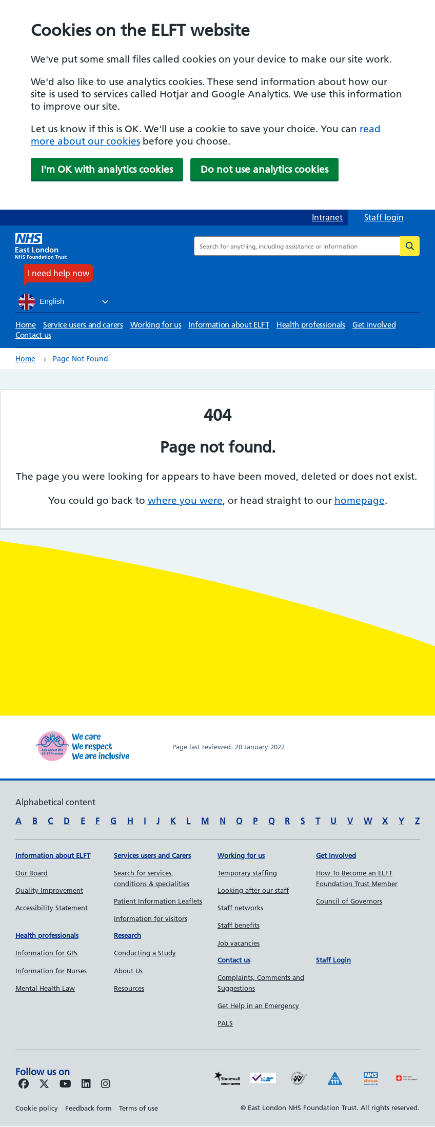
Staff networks (240, 908)
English (41, 302)
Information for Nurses (51, 971)
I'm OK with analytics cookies (107, 169)
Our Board (31, 873)
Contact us (33, 335)
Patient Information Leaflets (158, 901)
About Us (128, 971)
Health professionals (310, 325)
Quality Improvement (49, 890)
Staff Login (333, 960)
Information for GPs (46, 953)
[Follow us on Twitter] (44, 1084)
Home (25, 325)
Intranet (327, 217)
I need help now (58, 273)
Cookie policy (36, 1108)
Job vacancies (239, 943)
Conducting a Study (145, 953)
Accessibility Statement (51, 908)
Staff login (384, 217)
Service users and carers (83, 325)
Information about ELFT (228, 325)
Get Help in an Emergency (258, 1005)
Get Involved (336, 855)
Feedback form (88, 1108)
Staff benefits (239, 925)
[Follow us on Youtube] (65, 1084)
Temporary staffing (247, 873)
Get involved (374, 325)
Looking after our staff (253, 890)
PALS (225, 1023)
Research (127, 935)
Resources (129, 988)
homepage (359, 500)
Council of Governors (349, 901)
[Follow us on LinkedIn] (86, 1084)
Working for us (156, 325)
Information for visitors (150, 918)
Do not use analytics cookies (264, 169)
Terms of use (138, 1108)
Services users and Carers (152, 855)
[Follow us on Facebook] (23, 1084)
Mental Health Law (45, 988)
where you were (185, 500)
